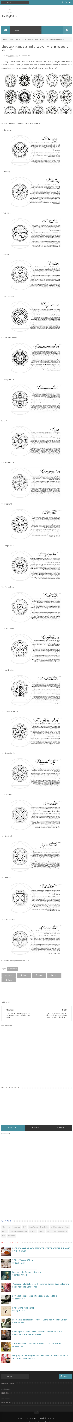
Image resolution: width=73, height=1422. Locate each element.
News (67, 1222)
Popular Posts (36, 1123)
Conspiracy (16, 1222)
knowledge (44, 1222)
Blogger (32, 1417)
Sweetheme (49, 1417)
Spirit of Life (13, 39)
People (4, 1227)
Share (22, 975)
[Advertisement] (20, 1173)
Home (5, 39)
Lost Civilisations (57, 1222)
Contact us (65, 1371)
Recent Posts (13, 1123)
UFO (3, 1231)
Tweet (8, 975)
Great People (33, 1222)
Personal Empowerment (18, 1227)
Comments (60, 1123)
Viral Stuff (11, 1231)
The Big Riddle (39, 1413)
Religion (41, 1227)
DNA (24, 1222)
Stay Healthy (62, 1227)
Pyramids (32, 1227)
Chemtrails (6, 1222)
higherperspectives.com (18, 961)
